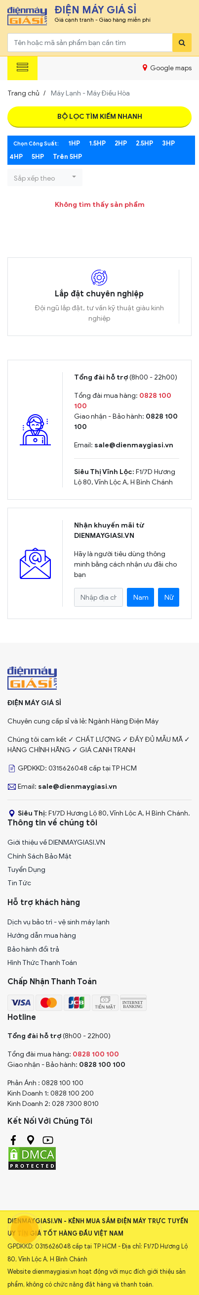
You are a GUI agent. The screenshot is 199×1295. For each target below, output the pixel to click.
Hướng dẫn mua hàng (41, 935)
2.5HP (144, 143)
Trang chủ (23, 93)
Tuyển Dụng (26, 869)
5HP (38, 156)
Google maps (167, 67)
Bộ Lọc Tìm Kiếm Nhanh (99, 116)
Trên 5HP (67, 156)
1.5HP (97, 143)
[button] (44, 177)
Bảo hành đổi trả (33, 949)
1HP (74, 143)
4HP (16, 156)
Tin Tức (19, 883)
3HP (168, 143)
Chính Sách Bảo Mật (39, 856)
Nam (141, 597)
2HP (121, 143)
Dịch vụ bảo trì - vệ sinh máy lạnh (58, 922)
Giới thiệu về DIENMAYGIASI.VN (56, 842)
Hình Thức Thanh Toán (42, 963)
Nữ (169, 597)
